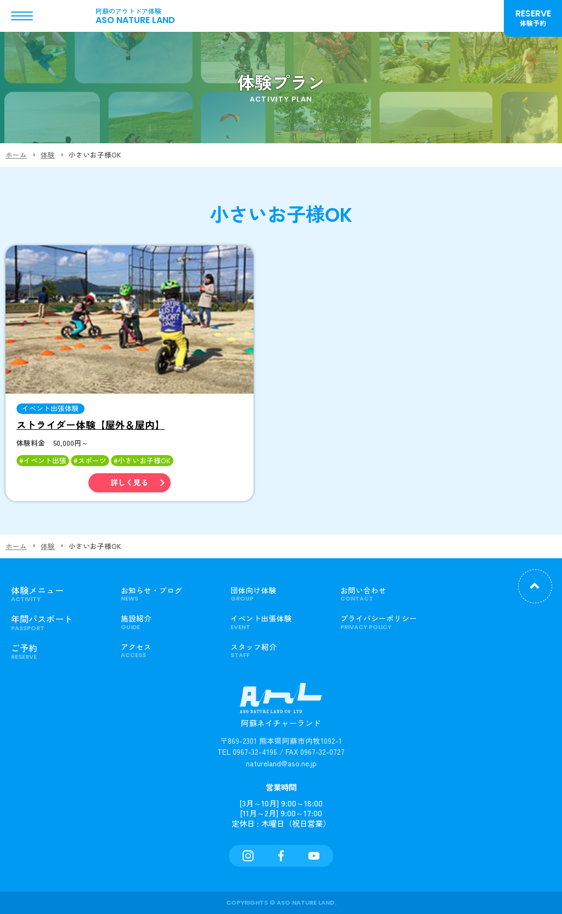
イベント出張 (45, 460)
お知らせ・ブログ (167, 594)
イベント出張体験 (50, 408)
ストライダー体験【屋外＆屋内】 (90, 424)
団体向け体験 (277, 594)
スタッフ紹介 (277, 650)
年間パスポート (57, 622)
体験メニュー (57, 594)
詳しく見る (129, 483)
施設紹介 (167, 622)
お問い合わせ (387, 594)
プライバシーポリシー (387, 622)
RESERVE (533, 17)
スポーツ (92, 460)
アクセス (167, 650)
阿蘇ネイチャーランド (281, 710)
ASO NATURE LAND (148, 16)
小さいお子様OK (144, 460)
